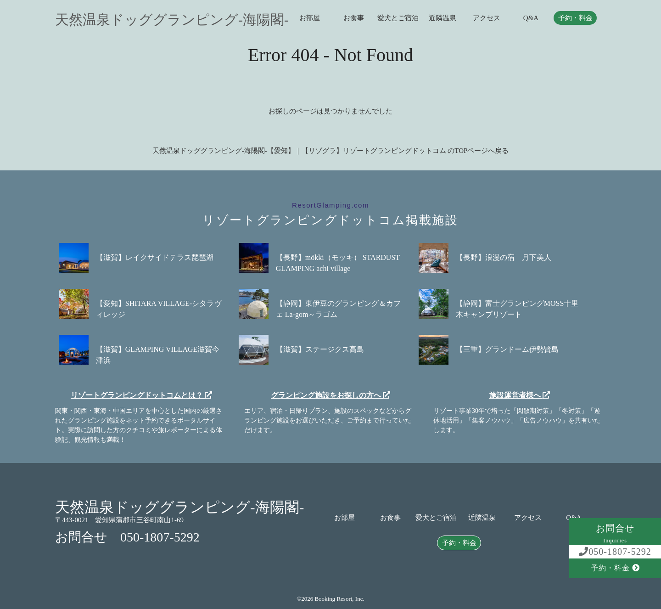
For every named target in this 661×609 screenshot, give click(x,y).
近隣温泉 (442, 18)
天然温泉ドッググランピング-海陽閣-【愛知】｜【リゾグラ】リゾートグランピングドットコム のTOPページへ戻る (330, 150)
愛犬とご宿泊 (398, 18)
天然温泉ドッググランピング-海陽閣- (172, 20)
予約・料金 (575, 18)
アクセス (486, 18)
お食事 (353, 18)
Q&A (530, 18)
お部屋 (309, 18)
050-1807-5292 (615, 552)
